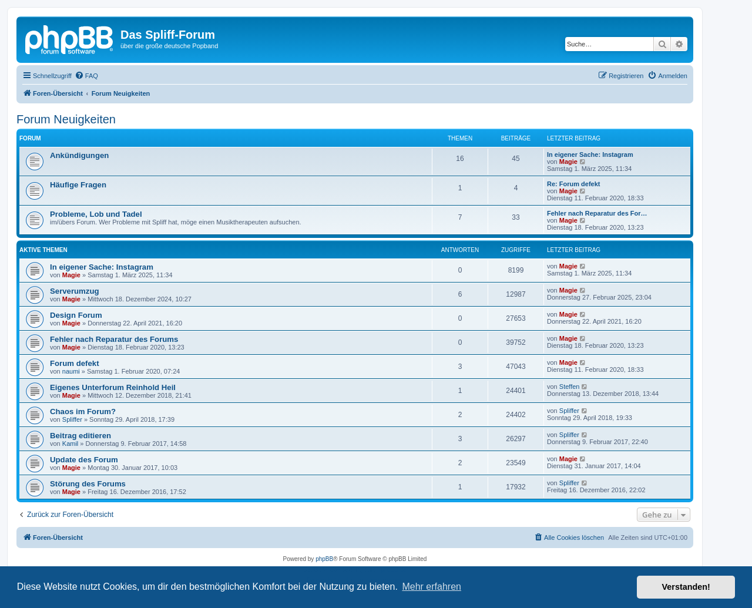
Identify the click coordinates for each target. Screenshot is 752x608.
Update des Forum (84, 459)
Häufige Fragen (78, 184)
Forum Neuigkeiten (66, 119)
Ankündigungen (79, 155)
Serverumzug (74, 291)
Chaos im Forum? (83, 411)
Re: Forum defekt (573, 183)
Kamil (70, 443)
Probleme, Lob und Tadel (96, 214)
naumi (71, 371)
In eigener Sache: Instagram (590, 154)
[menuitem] (86, 76)
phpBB (324, 559)
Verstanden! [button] (686, 587)
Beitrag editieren (80, 435)
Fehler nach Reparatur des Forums (114, 339)
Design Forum (76, 315)
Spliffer (72, 419)
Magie (568, 161)
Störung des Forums (88, 483)
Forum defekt (74, 363)
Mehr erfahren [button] (431, 587)
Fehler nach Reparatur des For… (597, 213)
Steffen (569, 386)
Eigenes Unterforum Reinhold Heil (113, 387)
